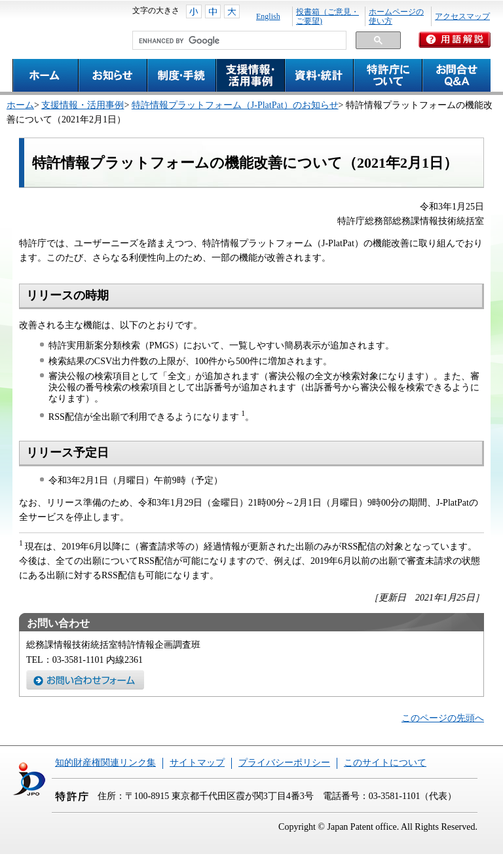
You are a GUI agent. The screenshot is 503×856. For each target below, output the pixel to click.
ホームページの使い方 (396, 16)
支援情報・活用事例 (82, 105)
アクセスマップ (462, 16)
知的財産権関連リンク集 (105, 763)
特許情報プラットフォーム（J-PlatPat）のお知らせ (235, 105)
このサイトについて (385, 763)
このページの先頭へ (442, 718)
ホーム (20, 105)
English (268, 16)
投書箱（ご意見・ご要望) (327, 16)
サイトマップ (197, 763)
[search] (238, 41)
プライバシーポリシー (284, 763)
